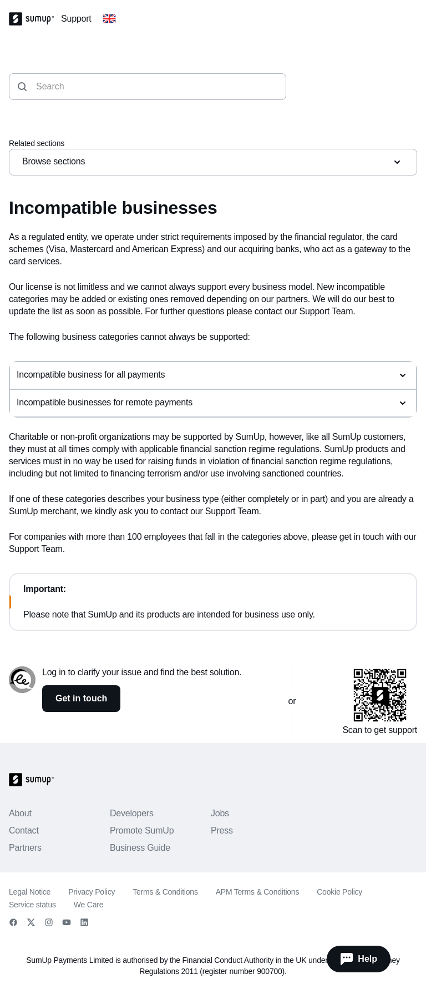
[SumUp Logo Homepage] (35, 19)
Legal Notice (29, 891)
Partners (25, 847)
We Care (88, 904)
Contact (24, 830)
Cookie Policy (339, 891)
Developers (132, 813)
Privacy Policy (91, 891)
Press (222, 830)
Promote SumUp (142, 830)
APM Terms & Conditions (258, 891)
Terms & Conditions (165, 891)
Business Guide (140, 847)
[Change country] (109, 19)
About (20, 813)
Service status (32, 904)
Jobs (220, 813)
